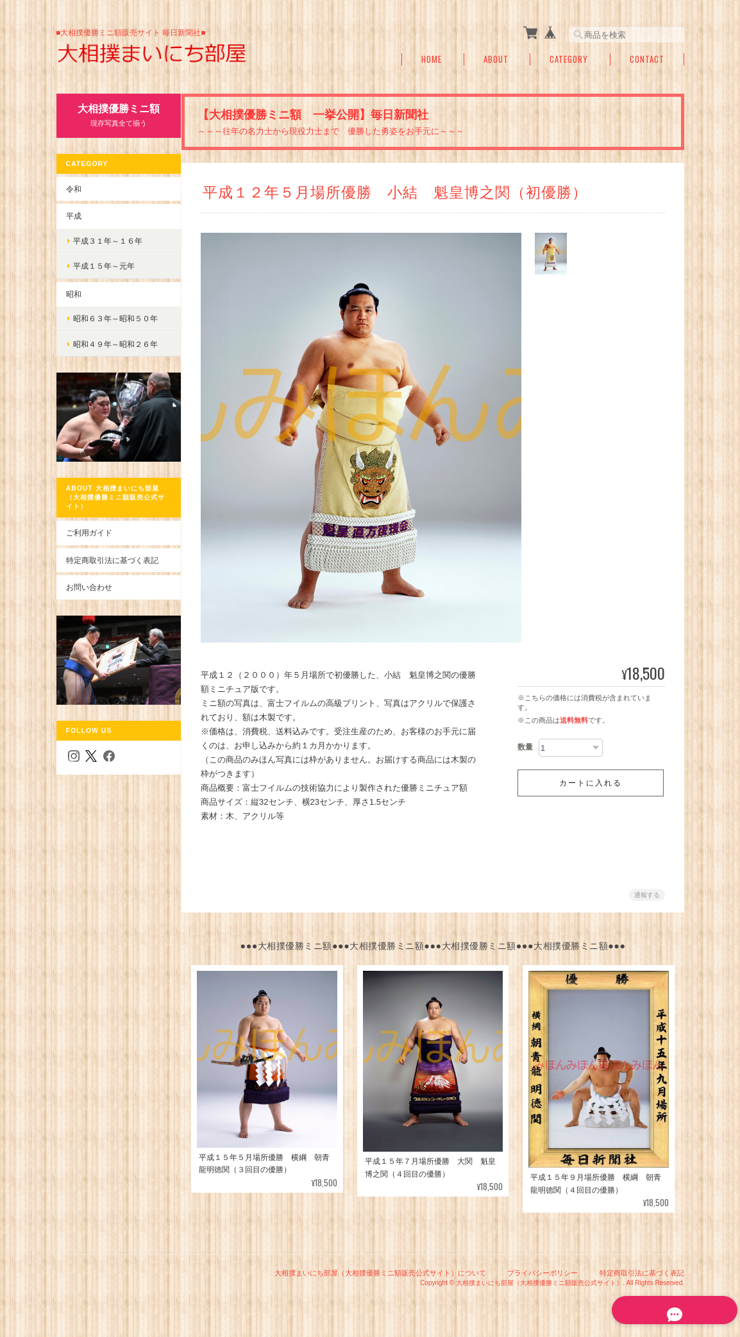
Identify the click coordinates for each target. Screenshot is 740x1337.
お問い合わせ (88, 580)
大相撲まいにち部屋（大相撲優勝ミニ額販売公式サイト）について (380, 1271)
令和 (73, 188)
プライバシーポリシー (542, 1271)
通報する (647, 894)
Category (569, 59)
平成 (73, 216)
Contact (647, 59)
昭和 (73, 293)
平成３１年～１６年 (107, 240)
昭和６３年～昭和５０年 (114, 318)
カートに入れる (590, 782)
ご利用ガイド (88, 526)
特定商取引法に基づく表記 (111, 553)
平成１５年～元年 (103, 266)
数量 (525, 747)
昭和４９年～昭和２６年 (114, 344)
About (496, 59)
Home (431, 59)
